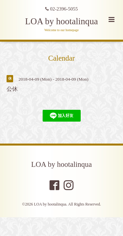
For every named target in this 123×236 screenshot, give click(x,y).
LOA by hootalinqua (61, 21)
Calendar (61, 58)
